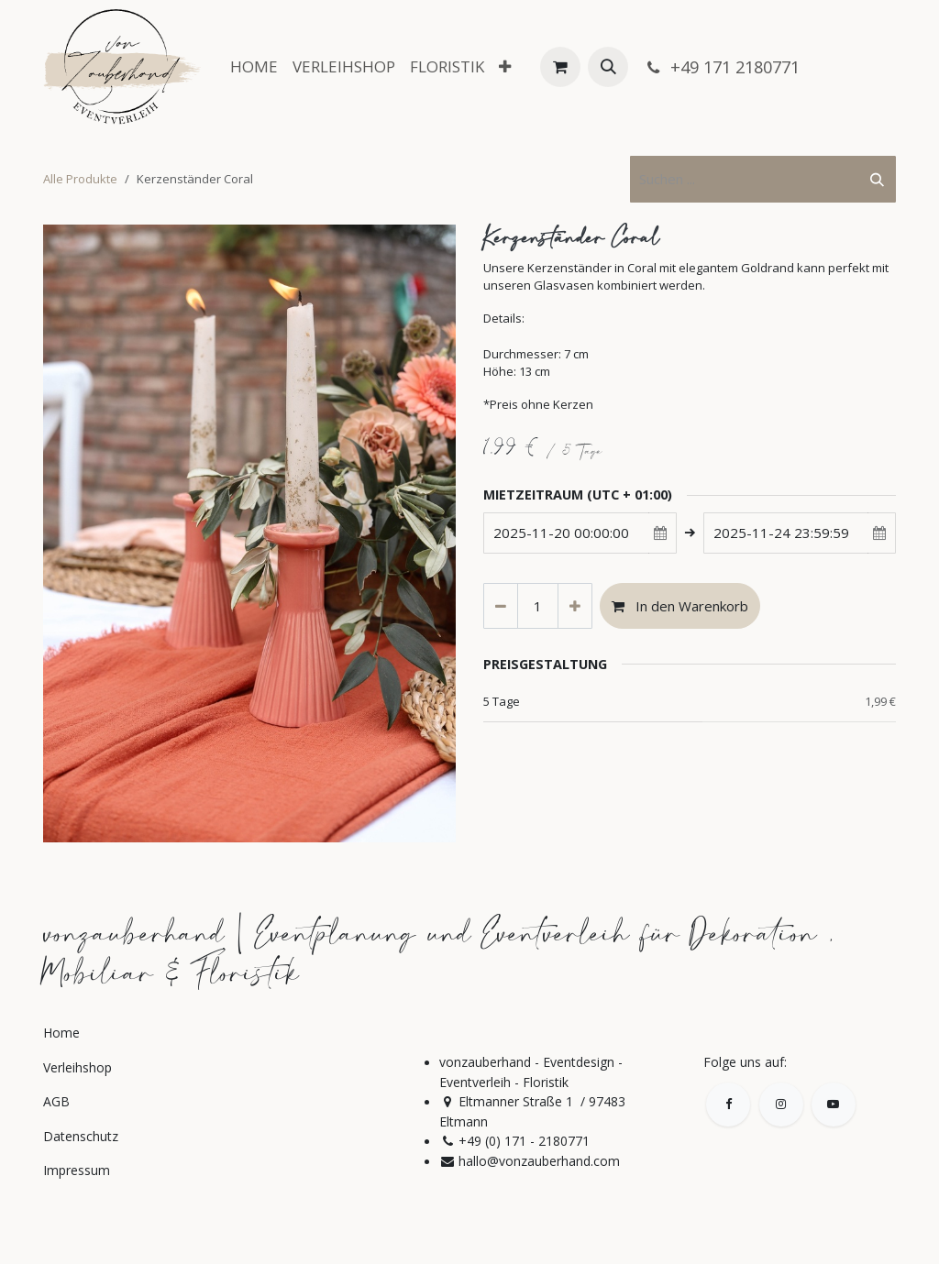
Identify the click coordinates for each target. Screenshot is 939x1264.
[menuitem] (254, 67)
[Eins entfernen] (500, 606)
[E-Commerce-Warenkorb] (560, 67)
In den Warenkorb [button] (680, 606)
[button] (608, 67)
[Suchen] (877, 179)
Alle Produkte (80, 178)
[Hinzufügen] (575, 606)
